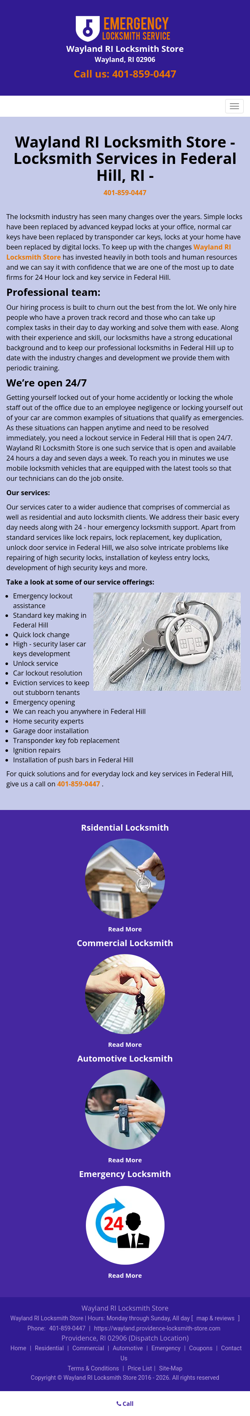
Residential (49, 1348)
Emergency (166, 1348)
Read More (125, 929)
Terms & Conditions (93, 1368)
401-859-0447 (144, 73)
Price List (140, 1368)
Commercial (88, 1348)
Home (19, 1348)
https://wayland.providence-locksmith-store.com (157, 1328)
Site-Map (170, 1368)
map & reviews (216, 1318)
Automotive (128, 1348)
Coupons (201, 1348)
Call (125, 1404)
